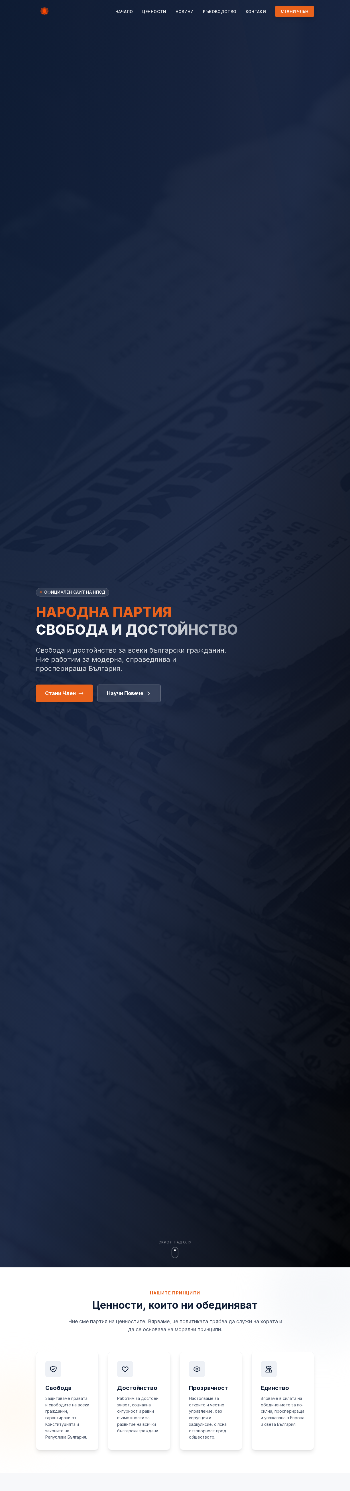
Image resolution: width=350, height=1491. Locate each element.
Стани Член (64, 693)
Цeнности (154, 11)
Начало (124, 11)
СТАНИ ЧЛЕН (294, 11)
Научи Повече (129, 693)
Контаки (256, 11)
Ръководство (220, 11)
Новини (185, 11)
